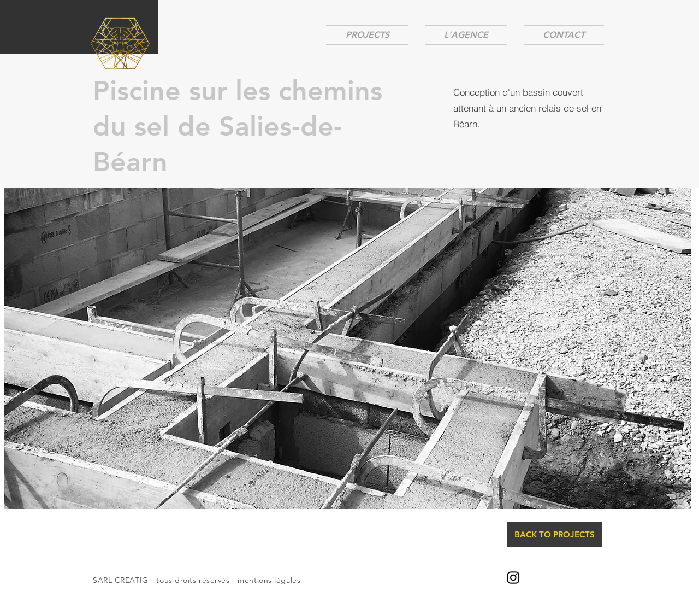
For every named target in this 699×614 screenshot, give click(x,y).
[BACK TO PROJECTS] (554, 534)
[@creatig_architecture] (513, 577)
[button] (347, 348)
